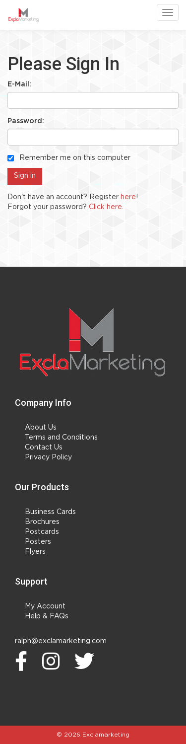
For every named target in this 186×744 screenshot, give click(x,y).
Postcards (42, 531)
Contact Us (43, 447)
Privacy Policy (48, 457)
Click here (105, 207)
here (128, 197)
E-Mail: (19, 84)
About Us (41, 427)
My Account (45, 606)
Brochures (42, 522)
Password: (25, 121)
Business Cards (50, 512)
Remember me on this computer (68, 157)
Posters (38, 541)
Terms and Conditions (61, 437)
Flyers (35, 551)
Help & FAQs (46, 616)
